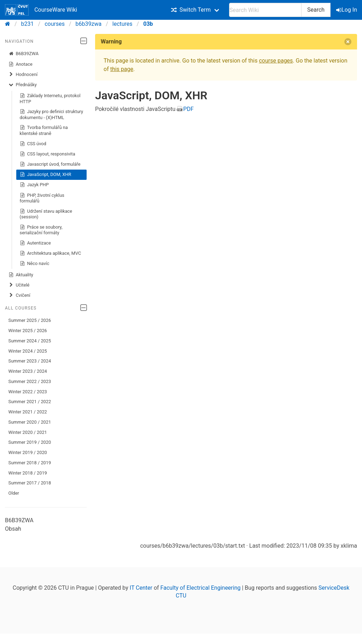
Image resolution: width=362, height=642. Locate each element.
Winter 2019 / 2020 (27, 452)
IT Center (141, 587)
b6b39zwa (89, 23)
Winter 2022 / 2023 (27, 391)
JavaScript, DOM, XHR (45, 174)
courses (55, 23)
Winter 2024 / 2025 (27, 351)
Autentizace (35, 243)
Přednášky (22, 85)
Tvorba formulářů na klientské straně (44, 130)
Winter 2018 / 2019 (27, 473)
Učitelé (19, 285)
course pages (276, 60)
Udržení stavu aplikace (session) (46, 213)
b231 (27, 23)
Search (316, 9)
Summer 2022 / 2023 (29, 381)
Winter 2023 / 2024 (27, 371)
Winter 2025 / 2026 (27, 330)
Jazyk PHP (34, 185)
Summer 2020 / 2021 (29, 422)
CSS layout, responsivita (47, 154)
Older (13, 493)
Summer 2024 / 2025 (29, 340)
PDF (188, 109)
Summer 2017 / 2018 (29, 482)
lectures (122, 23)
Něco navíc (34, 263)
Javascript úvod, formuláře (50, 164)
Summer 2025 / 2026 (29, 320)
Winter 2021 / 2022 (27, 411)
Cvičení (19, 295)
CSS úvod (33, 144)
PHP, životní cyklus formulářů (42, 198)
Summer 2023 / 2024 (29, 361)
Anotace (20, 64)
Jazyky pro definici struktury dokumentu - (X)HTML (51, 114)
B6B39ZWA (23, 54)
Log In (347, 9)
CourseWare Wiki (41, 10)
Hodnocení (23, 74)
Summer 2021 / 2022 (29, 401)
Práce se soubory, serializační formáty (41, 229)
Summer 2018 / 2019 (29, 462)
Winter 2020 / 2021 (27, 432)
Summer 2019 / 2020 (29, 442)
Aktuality (20, 275)
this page (121, 69)
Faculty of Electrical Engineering (200, 587)
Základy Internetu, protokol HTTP (50, 98)
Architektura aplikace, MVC (50, 253)
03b (148, 23)
